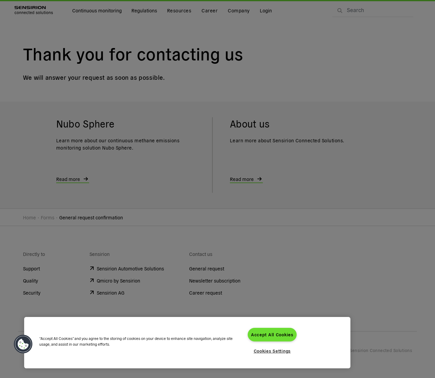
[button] (23, 344)
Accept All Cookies (272, 334)
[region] (187, 342)
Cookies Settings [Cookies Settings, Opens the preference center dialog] (272, 351)
